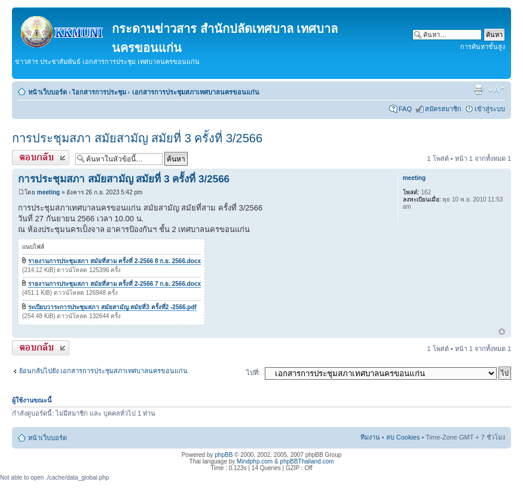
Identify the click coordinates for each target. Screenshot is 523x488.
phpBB (224, 455)
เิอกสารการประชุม (99, 92)
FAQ (405, 108)
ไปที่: (253, 372)
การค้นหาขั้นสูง (482, 46)
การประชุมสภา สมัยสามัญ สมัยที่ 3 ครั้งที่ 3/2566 (137, 138)
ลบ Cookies (403, 437)
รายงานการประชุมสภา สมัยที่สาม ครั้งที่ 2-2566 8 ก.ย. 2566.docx (114, 261)
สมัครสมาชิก (443, 108)
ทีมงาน (370, 437)
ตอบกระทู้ (40, 157)
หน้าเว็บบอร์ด (47, 92)
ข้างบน (501, 332)
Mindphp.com (255, 461)
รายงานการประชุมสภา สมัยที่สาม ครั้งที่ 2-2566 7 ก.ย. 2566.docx (114, 283)
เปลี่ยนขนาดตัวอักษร (496, 89)
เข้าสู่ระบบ (490, 108)
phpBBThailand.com (307, 461)
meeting (48, 192)
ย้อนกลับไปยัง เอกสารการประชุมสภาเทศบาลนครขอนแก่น (103, 370)
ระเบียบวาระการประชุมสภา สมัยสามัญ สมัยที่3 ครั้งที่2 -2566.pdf (112, 307)
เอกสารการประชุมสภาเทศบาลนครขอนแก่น (195, 92)
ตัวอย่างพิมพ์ (478, 89)
